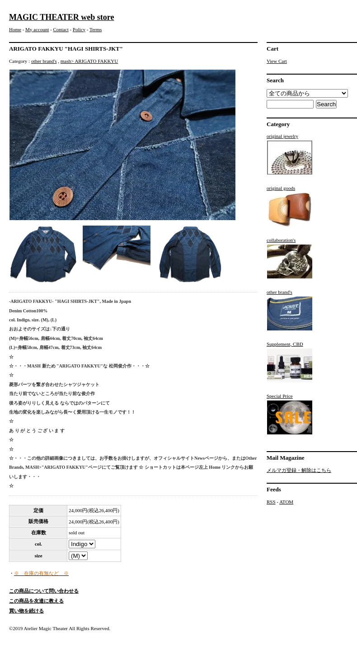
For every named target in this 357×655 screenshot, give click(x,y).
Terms (95, 29)
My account (37, 29)
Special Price (290, 414)
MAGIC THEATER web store (61, 17)
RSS (271, 501)
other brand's (44, 61)
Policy (79, 29)
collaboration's (290, 258)
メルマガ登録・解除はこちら (299, 470)
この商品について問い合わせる (44, 591)
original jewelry (290, 154)
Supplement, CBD (290, 362)
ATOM (286, 501)
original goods (290, 206)
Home (15, 29)
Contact (60, 29)
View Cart (277, 61)
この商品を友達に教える (36, 600)
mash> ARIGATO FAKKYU (89, 61)
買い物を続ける (26, 610)
